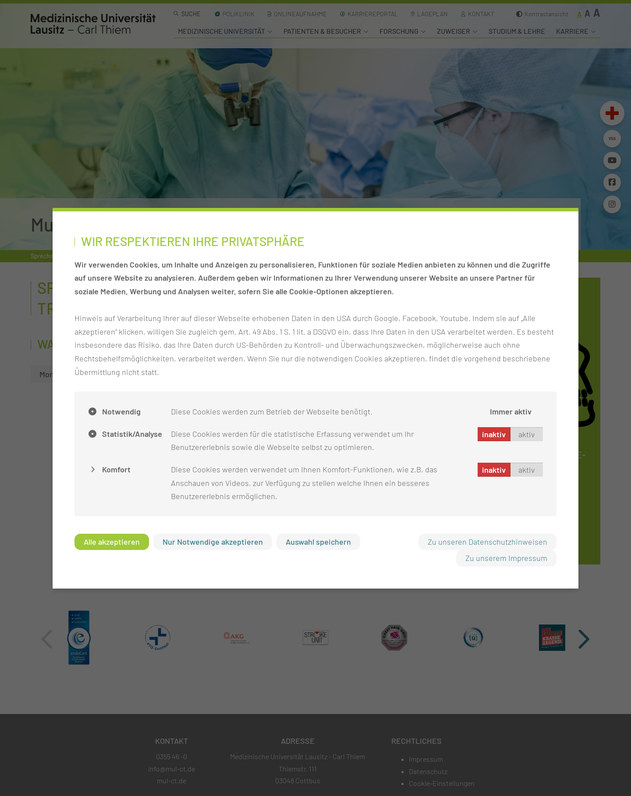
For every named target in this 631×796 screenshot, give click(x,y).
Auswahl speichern (318, 541)
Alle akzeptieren (112, 541)
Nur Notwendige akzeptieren (213, 541)
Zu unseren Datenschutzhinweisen (487, 541)
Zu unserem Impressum (506, 558)
